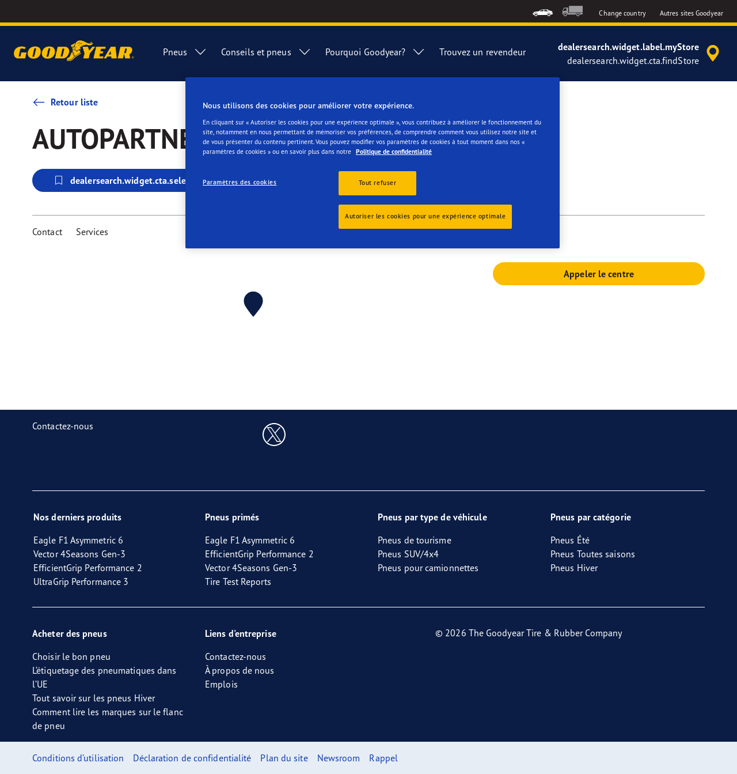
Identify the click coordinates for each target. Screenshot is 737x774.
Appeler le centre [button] (599, 274)
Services (92, 231)
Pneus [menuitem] (185, 52)
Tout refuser (378, 183)
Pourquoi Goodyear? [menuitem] (375, 52)
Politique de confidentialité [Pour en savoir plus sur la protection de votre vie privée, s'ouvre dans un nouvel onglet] (394, 152)
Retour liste (65, 102)
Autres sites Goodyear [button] (691, 13)
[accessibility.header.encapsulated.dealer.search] (640, 53)
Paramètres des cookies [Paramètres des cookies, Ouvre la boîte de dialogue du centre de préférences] (240, 182)
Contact (47, 231)
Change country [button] (622, 13)
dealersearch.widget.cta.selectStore (133, 180)
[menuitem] (543, 11)
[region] (372, 162)
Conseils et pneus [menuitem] (266, 52)
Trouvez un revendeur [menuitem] (482, 52)
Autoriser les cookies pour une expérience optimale (425, 216)
